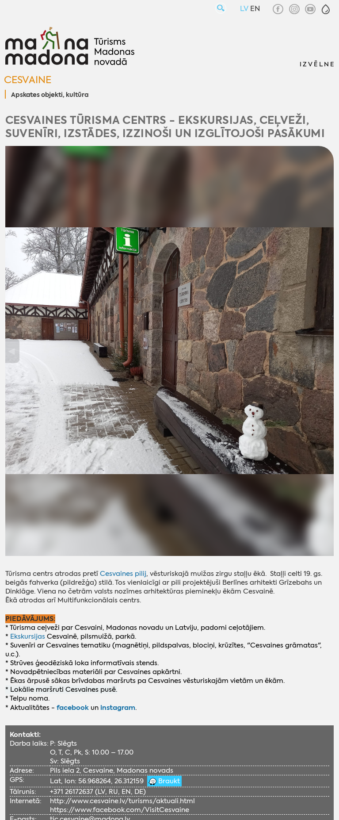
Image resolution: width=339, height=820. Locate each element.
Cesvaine (27, 79)
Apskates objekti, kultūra (49, 95)
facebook (73, 707)
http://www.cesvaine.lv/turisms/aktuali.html (122, 801)
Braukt (168, 781)
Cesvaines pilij (123, 573)
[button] (325, 9)
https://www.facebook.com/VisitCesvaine (119, 809)
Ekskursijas (27, 636)
